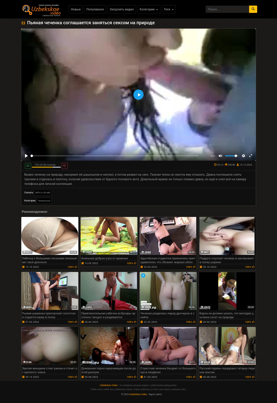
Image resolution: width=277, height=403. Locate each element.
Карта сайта (155, 394)
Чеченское (44, 200)
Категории (149, 9)
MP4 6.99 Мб (42, 192)
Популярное (95, 9)
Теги (169, 9)
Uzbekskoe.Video (109, 385)
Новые (76, 9)
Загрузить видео (122, 9)
